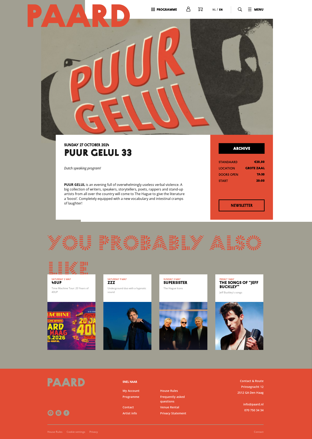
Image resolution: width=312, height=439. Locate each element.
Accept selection (276, 431)
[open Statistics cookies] (305, 391)
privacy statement (259, 365)
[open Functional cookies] (305, 379)
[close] (305, 340)
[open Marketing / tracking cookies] (305, 404)
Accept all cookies (276, 419)
